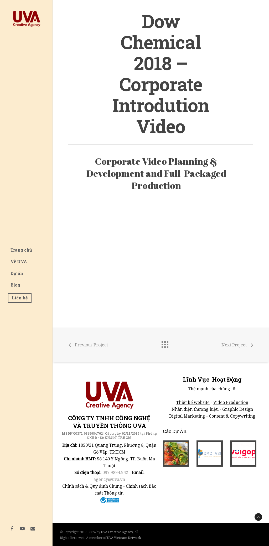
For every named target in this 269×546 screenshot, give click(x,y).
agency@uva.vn (109, 479)
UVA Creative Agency (117, 532)
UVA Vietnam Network (124, 537)
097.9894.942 (115, 472)
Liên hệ (20, 297)
